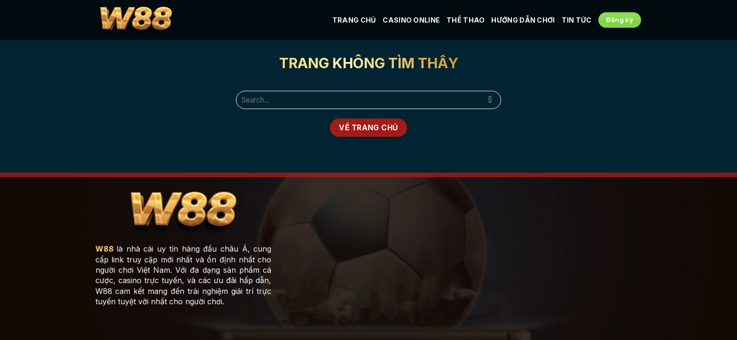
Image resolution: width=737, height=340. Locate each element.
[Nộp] (490, 100)
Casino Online (411, 20)
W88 (104, 248)
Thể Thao (466, 20)
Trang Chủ (354, 20)
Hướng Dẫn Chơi (523, 20)
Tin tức (577, 20)
